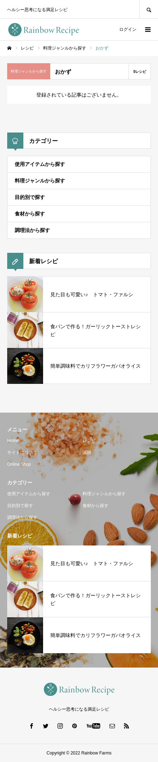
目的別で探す (30, 197)
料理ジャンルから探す (40, 180)
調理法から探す (32, 230)
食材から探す (30, 214)
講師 (87, 452)
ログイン (127, 29)
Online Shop (19, 464)
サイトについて (22, 452)
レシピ (89, 440)
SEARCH (148, 9)
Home (13, 440)
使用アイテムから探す (40, 164)
